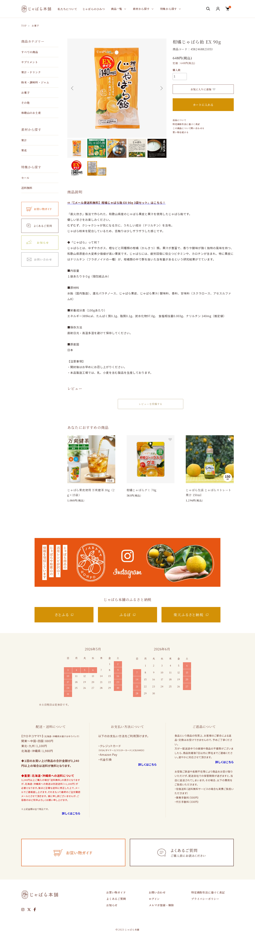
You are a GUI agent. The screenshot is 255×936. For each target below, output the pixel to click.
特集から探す (168, 9)
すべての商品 (29, 52)
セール (25, 178)
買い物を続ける (181, 132)
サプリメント (29, 62)
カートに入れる (203, 105)
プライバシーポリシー (205, 899)
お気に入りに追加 (203, 89)
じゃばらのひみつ (94, 9)
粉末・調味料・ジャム (35, 82)
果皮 (24, 150)
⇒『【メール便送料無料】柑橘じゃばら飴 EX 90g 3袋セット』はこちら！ (116, 202)
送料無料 (26, 188)
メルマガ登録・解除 (161, 905)
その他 (25, 102)
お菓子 (35, 25)
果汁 (24, 140)
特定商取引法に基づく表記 (186, 124)
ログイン (154, 899)
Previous (72, 88)
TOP (23, 25)
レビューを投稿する (150, 404)
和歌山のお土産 (31, 113)
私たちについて (67, 9)
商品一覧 (116, 9)
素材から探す (141, 9)
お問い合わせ (157, 892)
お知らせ (111, 905)
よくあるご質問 (116, 899)
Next (161, 88)
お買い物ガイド (116, 892)
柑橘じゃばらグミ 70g (142, 490)
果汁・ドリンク (31, 72)
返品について (179, 119)
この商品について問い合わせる (188, 128)
